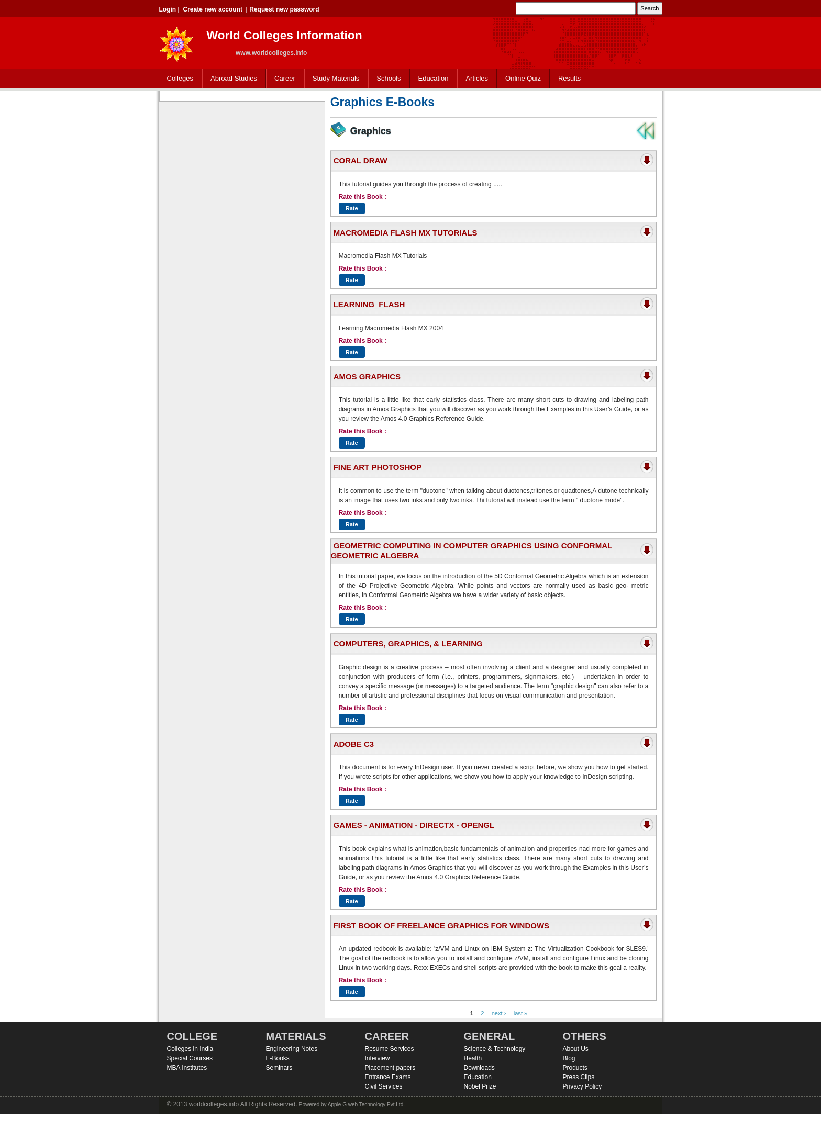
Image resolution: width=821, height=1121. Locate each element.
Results (569, 78)
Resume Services (389, 1048)
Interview (377, 1058)
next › (499, 1013)
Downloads (479, 1067)
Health (473, 1058)
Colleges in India (190, 1048)
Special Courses (190, 1058)
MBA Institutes (187, 1067)
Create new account (212, 9)
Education (431, 78)
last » (521, 1013)
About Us (576, 1048)
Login (167, 9)
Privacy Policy (582, 1086)
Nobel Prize (480, 1086)
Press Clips (579, 1077)
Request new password (284, 9)
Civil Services (384, 1086)
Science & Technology (495, 1048)
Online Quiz (523, 78)
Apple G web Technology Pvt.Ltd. (366, 1104)
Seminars (279, 1067)
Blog (569, 1058)
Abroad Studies (231, 78)
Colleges (178, 78)
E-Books (278, 1058)
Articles (476, 78)
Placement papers (390, 1067)
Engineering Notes (292, 1048)
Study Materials (334, 78)
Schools (386, 78)
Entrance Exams (388, 1077)
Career (282, 78)
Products (575, 1067)
